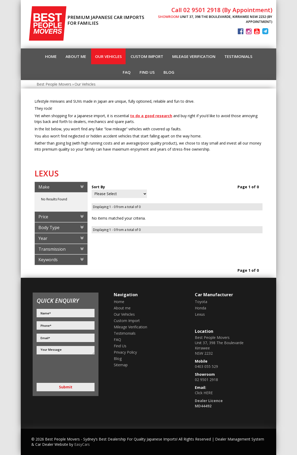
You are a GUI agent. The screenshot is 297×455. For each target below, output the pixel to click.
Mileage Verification (193, 56)
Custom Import (147, 56)
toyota (201, 301)
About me (76, 56)
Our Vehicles (108, 56)
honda (200, 307)
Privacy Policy (125, 352)
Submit (65, 386)
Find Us (147, 72)
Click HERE (204, 392)
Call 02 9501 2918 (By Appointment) (221, 10)
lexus (200, 314)
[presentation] (58, 368)
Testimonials (238, 56)
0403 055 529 (206, 366)
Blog (169, 72)
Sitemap (121, 364)
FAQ (127, 72)
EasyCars (82, 444)
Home (51, 56)
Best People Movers (54, 84)
